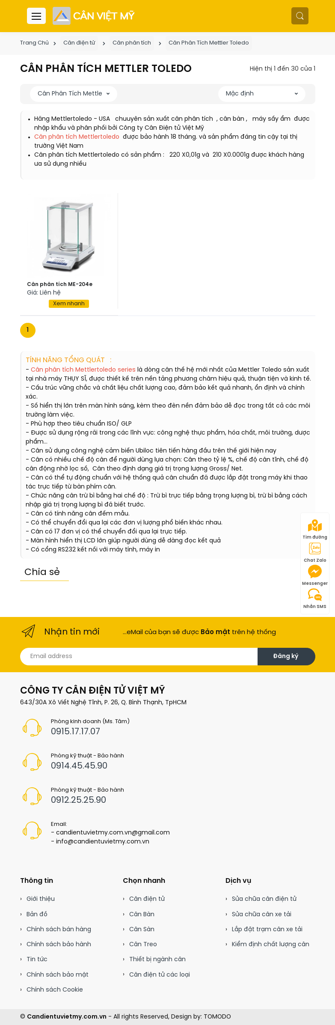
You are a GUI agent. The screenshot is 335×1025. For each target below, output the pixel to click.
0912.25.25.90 (78, 800)
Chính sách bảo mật (58, 975)
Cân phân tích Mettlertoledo (77, 137)
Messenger (315, 575)
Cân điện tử (79, 43)
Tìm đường (314, 529)
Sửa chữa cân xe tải (261, 915)
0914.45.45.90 (79, 766)
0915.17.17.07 (75, 731)
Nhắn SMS (314, 598)
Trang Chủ (34, 43)
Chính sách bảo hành (59, 945)
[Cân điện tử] (94, 15)
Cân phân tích (132, 43)
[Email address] (139, 656)
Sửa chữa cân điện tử (264, 899)
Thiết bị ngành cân (157, 959)
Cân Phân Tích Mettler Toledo (209, 43)
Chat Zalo (315, 552)
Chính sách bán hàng (59, 930)
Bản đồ (37, 915)
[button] (299, 15)
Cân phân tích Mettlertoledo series (82, 370)
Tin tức (37, 959)
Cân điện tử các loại (159, 975)
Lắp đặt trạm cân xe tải (267, 930)
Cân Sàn (141, 930)
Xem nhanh (69, 304)
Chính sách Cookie (55, 990)
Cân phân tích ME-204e (59, 284)
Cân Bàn (141, 915)
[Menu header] (36, 16)
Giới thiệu (41, 899)
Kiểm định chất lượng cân (270, 945)
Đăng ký (285, 656)
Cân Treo (143, 945)
